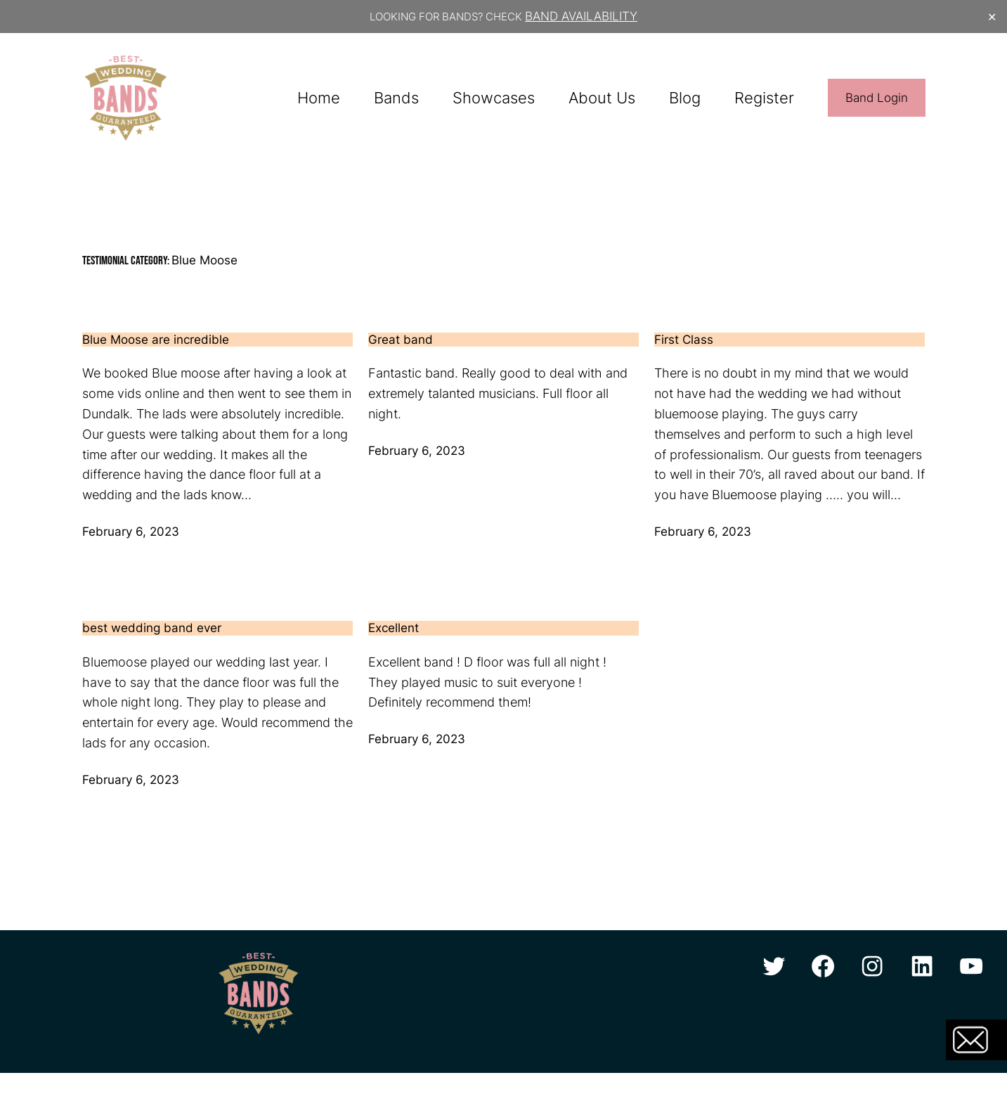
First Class (683, 340)
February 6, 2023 (130, 532)
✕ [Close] (991, 16)
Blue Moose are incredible (155, 340)
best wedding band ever (151, 628)
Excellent (393, 628)
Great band (400, 340)
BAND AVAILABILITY (581, 16)
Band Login (876, 98)
